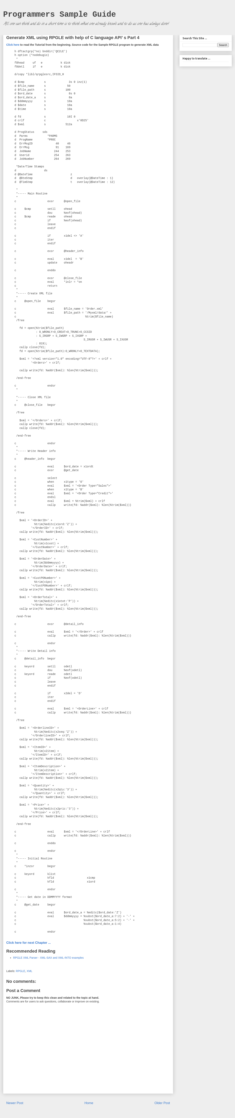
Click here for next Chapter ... (28, 942)
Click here (12, 44)
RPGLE (20, 971)
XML (29, 971)
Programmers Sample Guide (59, 14)
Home (88, 1103)
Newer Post (14, 1103)
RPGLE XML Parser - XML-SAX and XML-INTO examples (48, 957)
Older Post (162, 1103)
